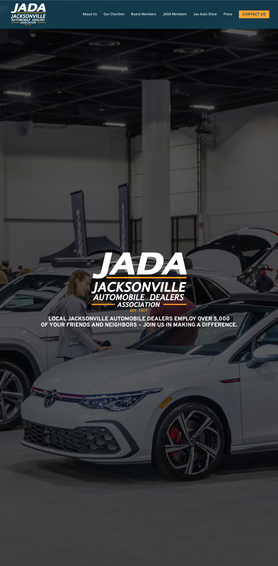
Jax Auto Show (205, 14)
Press (227, 14)
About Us (90, 14)
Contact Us (254, 14)
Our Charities (114, 14)
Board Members (143, 14)
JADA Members (175, 14)
